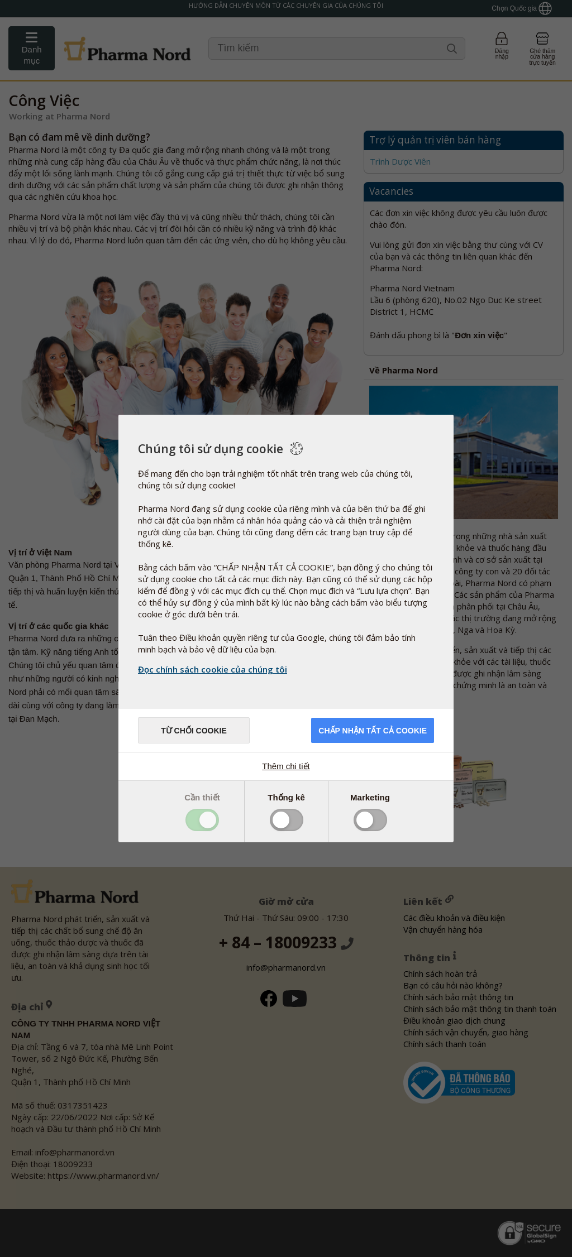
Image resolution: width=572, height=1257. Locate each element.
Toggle (202, 820)
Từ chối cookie (194, 730)
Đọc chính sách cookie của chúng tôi (212, 669)
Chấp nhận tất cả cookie (372, 730)
